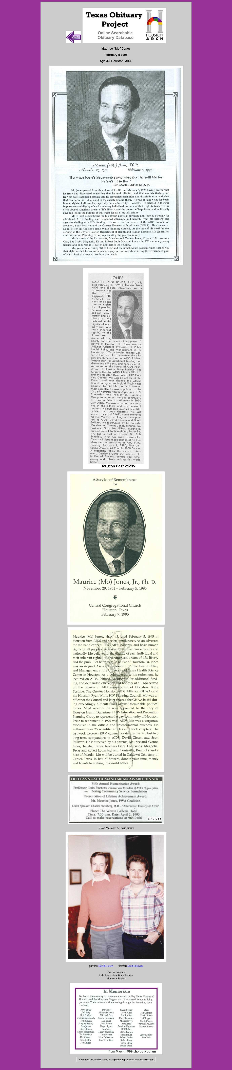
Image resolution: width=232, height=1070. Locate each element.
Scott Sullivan (135, 965)
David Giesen (105, 965)
